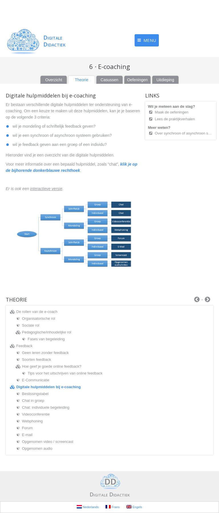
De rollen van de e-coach (37, 312)
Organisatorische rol (38, 318)
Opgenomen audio (37, 448)
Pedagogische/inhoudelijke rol (46, 332)
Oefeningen (137, 80)
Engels (134, 507)
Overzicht (53, 80)
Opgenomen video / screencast (47, 441)
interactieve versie (46, 188)
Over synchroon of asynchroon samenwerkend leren (184, 133)
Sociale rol (30, 325)
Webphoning (32, 421)
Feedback (24, 346)
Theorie (81, 80)
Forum (27, 428)
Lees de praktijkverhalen (175, 119)
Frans (112, 507)
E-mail (27, 435)
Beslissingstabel (35, 394)
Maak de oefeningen (172, 112)
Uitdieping (165, 80)
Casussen (109, 80)
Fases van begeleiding (46, 339)
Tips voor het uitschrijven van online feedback (65, 373)
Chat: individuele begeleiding (45, 407)
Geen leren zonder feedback (45, 353)
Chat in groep (33, 400)
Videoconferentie (36, 414)
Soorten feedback (36, 359)
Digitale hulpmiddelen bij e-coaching (48, 387)
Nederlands (88, 507)
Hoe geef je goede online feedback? (51, 366)
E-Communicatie (35, 380)
